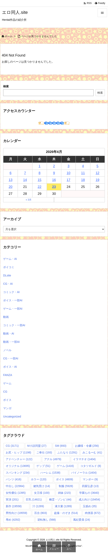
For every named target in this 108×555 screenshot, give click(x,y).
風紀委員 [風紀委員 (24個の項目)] (81, 519)
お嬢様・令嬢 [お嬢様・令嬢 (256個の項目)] (87, 445)
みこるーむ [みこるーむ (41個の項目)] (92, 452)
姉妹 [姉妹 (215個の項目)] (64, 492)
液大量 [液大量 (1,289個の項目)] (63, 506)
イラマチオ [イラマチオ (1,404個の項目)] (84, 459)
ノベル (7, 350)
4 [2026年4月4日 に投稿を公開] (83, 166)
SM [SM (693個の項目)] (60, 445)
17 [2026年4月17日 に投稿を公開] (68, 180)
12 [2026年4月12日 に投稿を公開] (97, 173)
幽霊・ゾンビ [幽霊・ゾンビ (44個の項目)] (60, 499)
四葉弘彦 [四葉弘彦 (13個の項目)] (90, 486)
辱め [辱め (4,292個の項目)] (13, 519)
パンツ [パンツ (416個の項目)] (13, 479)
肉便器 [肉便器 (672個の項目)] (92, 512)
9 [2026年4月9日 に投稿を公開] (54, 173)
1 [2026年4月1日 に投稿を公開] (39, 166)
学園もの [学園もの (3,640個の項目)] (89, 492)
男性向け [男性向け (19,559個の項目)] (16, 512)
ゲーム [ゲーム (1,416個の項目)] (65, 465)
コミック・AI (11, 292)
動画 (6, 316)
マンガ (7, 408)
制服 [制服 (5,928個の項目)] (66, 486)
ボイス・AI (10, 366)
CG (5, 391)
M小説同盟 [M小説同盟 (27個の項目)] (36, 445)
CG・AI (8, 283)
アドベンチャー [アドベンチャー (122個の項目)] (19, 459)
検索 (6, 86)
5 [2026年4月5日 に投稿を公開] (97, 166)
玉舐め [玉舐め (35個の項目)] (90, 506)
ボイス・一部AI (12, 300)
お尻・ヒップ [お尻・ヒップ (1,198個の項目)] (18, 452)
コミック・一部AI (14, 325)
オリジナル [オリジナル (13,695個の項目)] (18, 465)
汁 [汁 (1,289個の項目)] (38, 506)
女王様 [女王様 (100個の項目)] (42, 492)
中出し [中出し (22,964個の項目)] (15, 486)
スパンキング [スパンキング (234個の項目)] (18, 472)
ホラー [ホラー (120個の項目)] (38, 479)
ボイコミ (8, 267)
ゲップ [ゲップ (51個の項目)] (43, 465)
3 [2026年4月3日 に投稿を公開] (68, 166)
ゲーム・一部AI (12, 308)
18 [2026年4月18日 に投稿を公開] (83, 180)
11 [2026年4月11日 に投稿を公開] (83, 173)
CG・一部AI (10, 358)
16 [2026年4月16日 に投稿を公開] (54, 180)
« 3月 (28, 199)
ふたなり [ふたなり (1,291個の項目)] (67, 452)
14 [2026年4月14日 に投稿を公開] (25, 180)
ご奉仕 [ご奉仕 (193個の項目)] (44, 452)
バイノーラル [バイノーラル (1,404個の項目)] (84, 472)
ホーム (8, 36)
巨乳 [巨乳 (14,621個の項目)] (34, 499)
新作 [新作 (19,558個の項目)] (14, 506)
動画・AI (8, 333)
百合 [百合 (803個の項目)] (40, 512)
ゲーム (7, 383)
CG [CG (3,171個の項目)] (12, 445)
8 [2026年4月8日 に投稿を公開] (39, 173)
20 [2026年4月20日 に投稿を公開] (10, 187)
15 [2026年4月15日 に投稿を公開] (39, 180)
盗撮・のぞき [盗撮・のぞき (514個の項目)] (66, 512)
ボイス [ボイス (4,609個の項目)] (64, 479)
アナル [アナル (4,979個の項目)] (52, 459)
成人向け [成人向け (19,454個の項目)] (89, 499)
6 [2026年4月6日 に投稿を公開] (10, 173)
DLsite (7, 275)
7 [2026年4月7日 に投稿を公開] (25, 173)
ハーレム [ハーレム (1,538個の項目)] (50, 472)
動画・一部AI (11, 341)
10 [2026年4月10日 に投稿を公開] (68, 173)
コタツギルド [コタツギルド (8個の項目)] (90, 465)
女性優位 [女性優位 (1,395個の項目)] (16, 492)
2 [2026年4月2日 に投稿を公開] (54, 166)
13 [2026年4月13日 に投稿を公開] (10, 180)
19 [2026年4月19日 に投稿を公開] (97, 180)
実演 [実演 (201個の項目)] (12, 499)
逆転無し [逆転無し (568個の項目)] (46, 519)
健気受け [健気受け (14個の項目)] (41, 486)
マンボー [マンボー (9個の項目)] (90, 479)
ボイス (7, 399)
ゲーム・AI (10, 258)
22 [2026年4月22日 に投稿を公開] (39, 187)
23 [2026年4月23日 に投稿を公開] (54, 187)
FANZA (7, 375)
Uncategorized (12, 416)
